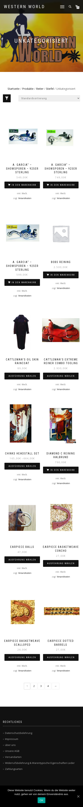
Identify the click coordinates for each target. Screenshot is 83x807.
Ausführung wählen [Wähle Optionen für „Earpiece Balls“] (22, 559)
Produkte (28, 89)
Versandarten (13, 757)
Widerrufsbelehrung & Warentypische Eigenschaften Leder (40, 763)
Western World (24, 6)
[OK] (78, 796)
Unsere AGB (12, 751)
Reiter (39, 89)
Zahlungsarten (13, 769)
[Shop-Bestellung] (49, 98)
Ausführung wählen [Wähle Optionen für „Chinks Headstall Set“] (22, 466)
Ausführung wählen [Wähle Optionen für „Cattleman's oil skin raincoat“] (22, 376)
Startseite (14, 89)
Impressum (11, 739)
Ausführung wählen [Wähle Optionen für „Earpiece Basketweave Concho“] (61, 563)
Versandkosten (24, 198)
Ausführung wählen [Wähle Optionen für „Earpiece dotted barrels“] (61, 657)
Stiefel (50, 89)
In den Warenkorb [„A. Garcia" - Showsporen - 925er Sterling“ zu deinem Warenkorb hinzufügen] (24, 185)
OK (41, 800)
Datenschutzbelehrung (18, 733)
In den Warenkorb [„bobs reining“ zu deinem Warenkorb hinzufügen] (62, 275)
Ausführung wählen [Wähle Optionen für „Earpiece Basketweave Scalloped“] (22, 657)
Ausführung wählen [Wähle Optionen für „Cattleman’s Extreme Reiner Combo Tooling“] (61, 376)
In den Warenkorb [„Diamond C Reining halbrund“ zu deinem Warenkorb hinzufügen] (62, 470)
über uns (10, 745)
